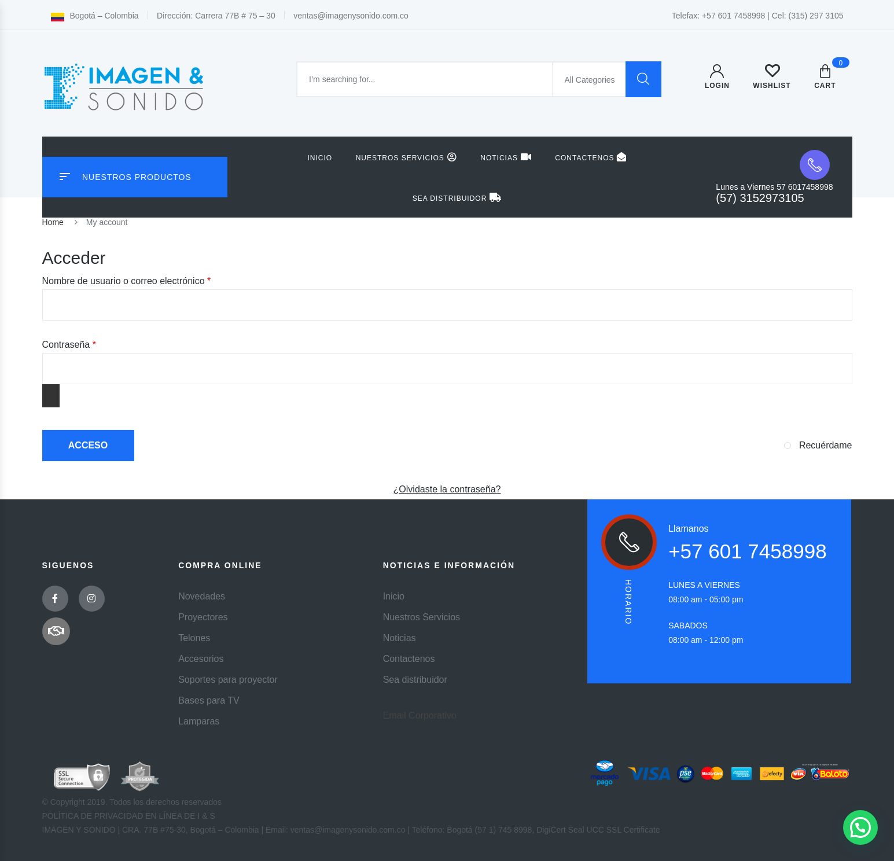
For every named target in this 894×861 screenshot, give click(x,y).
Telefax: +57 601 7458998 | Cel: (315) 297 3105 (758, 15)
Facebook (55, 599)
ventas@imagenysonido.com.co (351, 15)
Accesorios (200, 659)
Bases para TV (209, 700)
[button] (860, 827)
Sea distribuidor (457, 198)
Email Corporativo (420, 715)
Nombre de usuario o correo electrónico (148, 280)
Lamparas (198, 721)
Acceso (88, 445)
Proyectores (202, 617)
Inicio (320, 158)
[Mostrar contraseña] (51, 395)
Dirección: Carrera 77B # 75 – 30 (216, 15)
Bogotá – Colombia (95, 16)
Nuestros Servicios (406, 157)
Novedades (201, 596)
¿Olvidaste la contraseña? (447, 489)
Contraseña (91, 343)
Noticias (506, 157)
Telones (194, 638)
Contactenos (591, 157)
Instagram (91, 599)
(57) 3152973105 (760, 198)
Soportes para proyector (228, 680)
